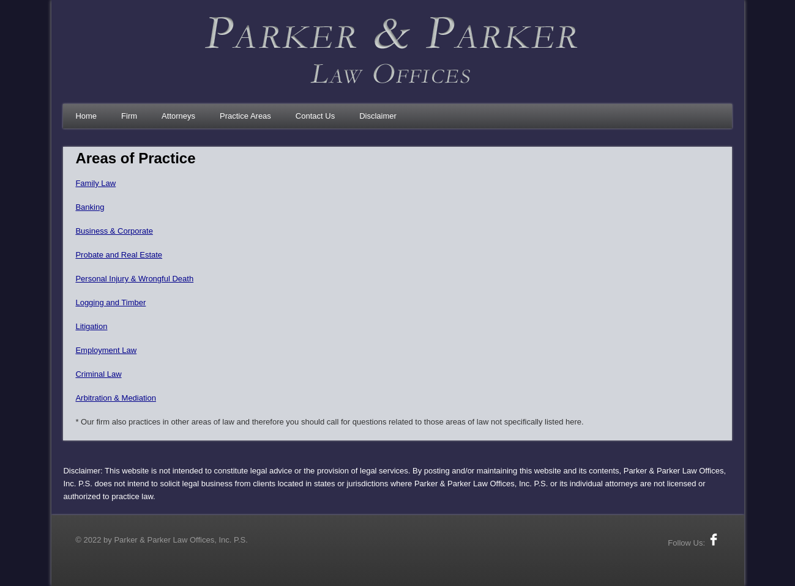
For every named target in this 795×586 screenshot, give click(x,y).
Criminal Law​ (98, 374)
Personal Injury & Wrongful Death (134, 278)
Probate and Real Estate (118, 254)
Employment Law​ (105, 350)
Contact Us (315, 116)
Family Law (95, 183)
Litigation (91, 326)
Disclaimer (378, 116)
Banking (89, 207)
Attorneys (178, 116)
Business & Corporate (113, 231)
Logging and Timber (110, 302)
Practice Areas (245, 116)
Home (86, 116)
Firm (129, 116)
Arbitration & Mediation (115, 397)
